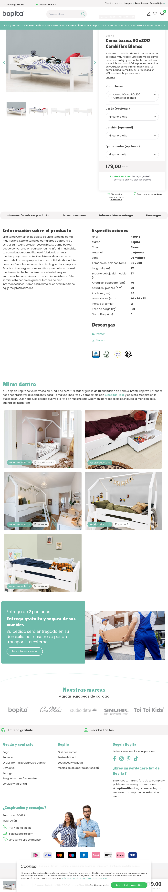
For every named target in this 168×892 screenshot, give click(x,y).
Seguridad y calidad (70, 786)
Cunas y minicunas (13, 25)
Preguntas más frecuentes (20, 802)
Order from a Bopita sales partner (25, 786)
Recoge (7, 796)
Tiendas (109, 3)
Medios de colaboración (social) (78, 791)
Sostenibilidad (66, 781)
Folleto (98, 347)
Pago (6, 775)
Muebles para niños (96, 25)
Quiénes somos (67, 775)
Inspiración (10, 844)
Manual (98, 353)
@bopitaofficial (114, 408)
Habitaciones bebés (55, 25)
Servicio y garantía (15, 807)
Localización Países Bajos (150, 3)
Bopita (110, 48)
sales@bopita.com (125, 12)
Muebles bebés (33, 25)
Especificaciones (74, 228)
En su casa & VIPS (14, 839)
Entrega (8, 781)
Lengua (129, 3)
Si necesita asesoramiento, (23, 3)
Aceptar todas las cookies (129, 885)
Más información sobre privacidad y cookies (84, 878)
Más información (24, 675)
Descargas (153, 228)
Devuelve (9, 791)
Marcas (119, 3)
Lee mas (110, 90)
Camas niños (75, 25)
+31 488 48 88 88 (105, 12)
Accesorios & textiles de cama (148, 25)
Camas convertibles (40, 33)
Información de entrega (116, 228)
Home (6, 33)
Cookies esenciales (99, 885)
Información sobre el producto (28, 228)
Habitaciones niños (119, 25)
